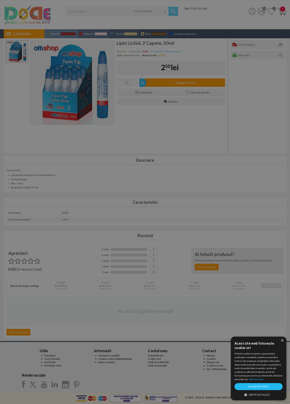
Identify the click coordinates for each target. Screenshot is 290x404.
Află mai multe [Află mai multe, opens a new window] (256, 379)
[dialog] (258, 368)
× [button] (282, 340)
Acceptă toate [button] (258, 386)
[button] (259, 395)
